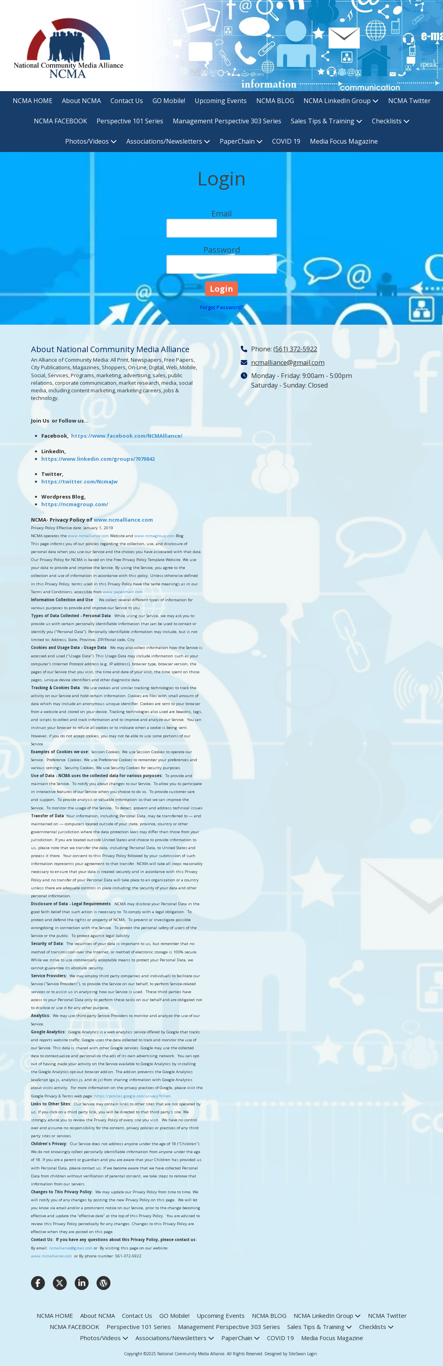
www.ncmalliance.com (123, 519)
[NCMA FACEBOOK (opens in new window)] (60, 121)
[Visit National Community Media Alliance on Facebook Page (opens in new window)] (38, 1283)
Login (312, 1353)
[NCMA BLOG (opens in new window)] (275, 101)
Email (221, 213)
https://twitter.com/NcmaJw (79, 481)
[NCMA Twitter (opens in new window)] (409, 101)
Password (221, 249)
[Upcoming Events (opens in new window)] (220, 101)
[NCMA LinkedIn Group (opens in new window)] (341, 101)
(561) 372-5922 (295, 349)
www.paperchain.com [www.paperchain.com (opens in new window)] (123, 591)
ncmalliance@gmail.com (71, 1248)
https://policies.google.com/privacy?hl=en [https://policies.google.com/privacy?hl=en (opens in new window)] (132, 1096)
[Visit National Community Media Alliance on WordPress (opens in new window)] (103, 1283)
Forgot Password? (221, 307)
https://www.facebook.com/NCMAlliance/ (127, 435)
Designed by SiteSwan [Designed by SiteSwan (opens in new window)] (285, 1353)
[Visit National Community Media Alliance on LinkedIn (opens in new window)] (82, 1283)
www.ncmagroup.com (154, 535)
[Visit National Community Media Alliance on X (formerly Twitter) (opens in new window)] (60, 1283)
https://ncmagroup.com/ (74, 504)
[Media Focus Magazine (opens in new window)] (344, 142)
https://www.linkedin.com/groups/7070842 (98, 458)
